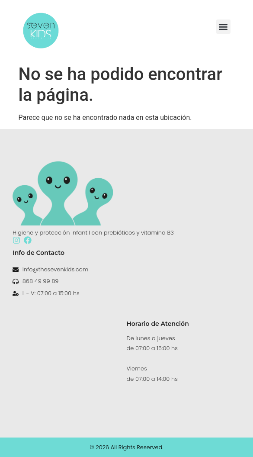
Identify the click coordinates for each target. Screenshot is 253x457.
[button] (223, 26)
